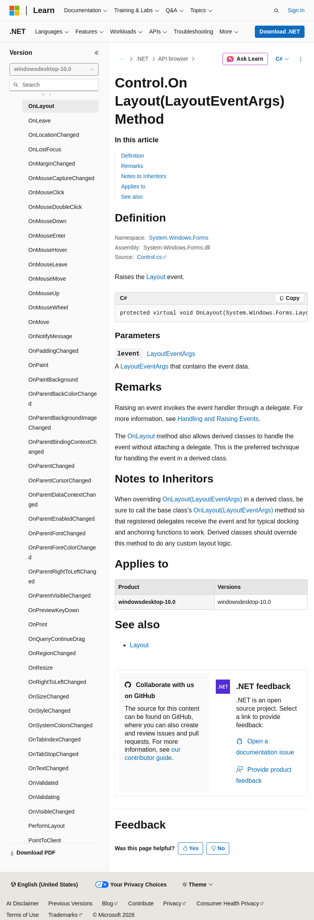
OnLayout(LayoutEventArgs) (202, 499)
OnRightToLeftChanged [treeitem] (57, 682)
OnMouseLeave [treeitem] (47, 264)
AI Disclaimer (22, 903)
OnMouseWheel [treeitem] (48, 307)
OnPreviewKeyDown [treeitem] (53, 610)
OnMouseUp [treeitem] (44, 293)
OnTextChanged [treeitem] (48, 768)
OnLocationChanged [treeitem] (53, 135)
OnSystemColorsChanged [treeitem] (60, 725)
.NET (142, 59)
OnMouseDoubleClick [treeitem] (55, 207)
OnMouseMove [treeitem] (47, 279)
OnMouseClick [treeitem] (46, 192)
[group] (211, 313)
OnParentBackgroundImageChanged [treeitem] (62, 423)
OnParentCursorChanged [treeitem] (59, 480)
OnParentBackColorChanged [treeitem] (62, 399)
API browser (173, 59)
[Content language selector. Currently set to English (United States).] (44, 885)
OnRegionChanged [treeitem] (52, 653)
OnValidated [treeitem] (43, 783)
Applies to (133, 186)
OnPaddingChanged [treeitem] (53, 351)
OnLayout (141, 436)
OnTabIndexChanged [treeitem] (54, 739)
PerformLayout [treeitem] (46, 826)
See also (131, 197)
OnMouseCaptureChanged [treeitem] (61, 178)
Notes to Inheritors (143, 176)
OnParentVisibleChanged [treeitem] (59, 595)
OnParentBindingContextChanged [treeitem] (62, 447)
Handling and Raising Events (218, 418)
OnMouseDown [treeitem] (47, 221)
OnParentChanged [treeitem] (51, 466)
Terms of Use (22, 915)
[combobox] (54, 69)
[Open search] (276, 11)
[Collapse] (96, 53)
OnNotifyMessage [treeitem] (50, 336)
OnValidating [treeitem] (44, 797)
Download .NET (280, 31)
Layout (155, 277)
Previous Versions (70, 903)
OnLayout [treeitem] (41, 106)
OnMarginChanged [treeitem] (51, 163)
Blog (107, 903)
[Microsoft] (14, 11)
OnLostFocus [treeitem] (44, 149)
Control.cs (149, 257)
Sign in (296, 10)
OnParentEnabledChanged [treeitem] (61, 519)
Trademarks (62, 915)
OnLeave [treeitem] (39, 120)
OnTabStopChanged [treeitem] (53, 754)
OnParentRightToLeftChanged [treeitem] (62, 576)
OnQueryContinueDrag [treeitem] (56, 639)
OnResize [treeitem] (40, 668)
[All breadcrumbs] (122, 59)
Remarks (132, 166)
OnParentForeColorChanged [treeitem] (62, 552)
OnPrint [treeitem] (37, 624)
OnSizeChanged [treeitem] (48, 696)
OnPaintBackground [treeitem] (53, 379)
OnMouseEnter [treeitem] (46, 236)
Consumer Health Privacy (227, 903)
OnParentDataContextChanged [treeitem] (62, 500)
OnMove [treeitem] (38, 322)
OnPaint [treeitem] (38, 365)
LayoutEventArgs (171, 353)
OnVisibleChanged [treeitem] (51, 811)
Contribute (141, 903)
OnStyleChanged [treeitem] (49, 711)
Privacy (172, 903)
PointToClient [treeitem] (44, 840)
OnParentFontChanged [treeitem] (57, 533)
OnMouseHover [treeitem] (47, 250)
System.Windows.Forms (179, 238)
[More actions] (301, 59)
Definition (132, 156)
